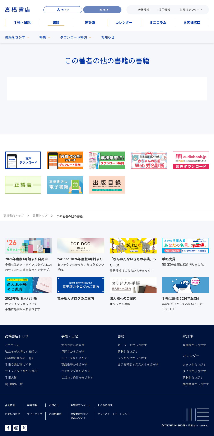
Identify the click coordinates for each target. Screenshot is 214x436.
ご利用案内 (55, 414)
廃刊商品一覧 (14, 384)
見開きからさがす (73, 351)
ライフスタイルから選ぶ (21, 371)
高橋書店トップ (16, 335)
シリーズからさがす (74, 358)
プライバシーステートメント (113, 414)
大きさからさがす (73, 345)
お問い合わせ (12, 414)
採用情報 (164, 10)
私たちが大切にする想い (21, 351)
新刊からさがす (128, 351)
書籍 (56, 22)
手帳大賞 (11, 377)
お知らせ (108, 37)
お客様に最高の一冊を (19, 358)
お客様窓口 (191, 22)
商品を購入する (102, 10)
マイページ (63, 10)
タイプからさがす (194, 371)
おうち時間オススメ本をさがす (138, 364)
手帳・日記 (22, 22)
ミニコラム (158, 22)
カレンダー (124, 22)
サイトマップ (34, 414)
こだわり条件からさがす (77, 377)
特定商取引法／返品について (79, 415)
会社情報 (143, 10)
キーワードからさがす (132, 345)
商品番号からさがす (74, 364)
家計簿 (90, 22)
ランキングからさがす (75, 371)
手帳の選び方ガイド (18, 364)
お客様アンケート (191, 10)
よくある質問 (104, 405)
